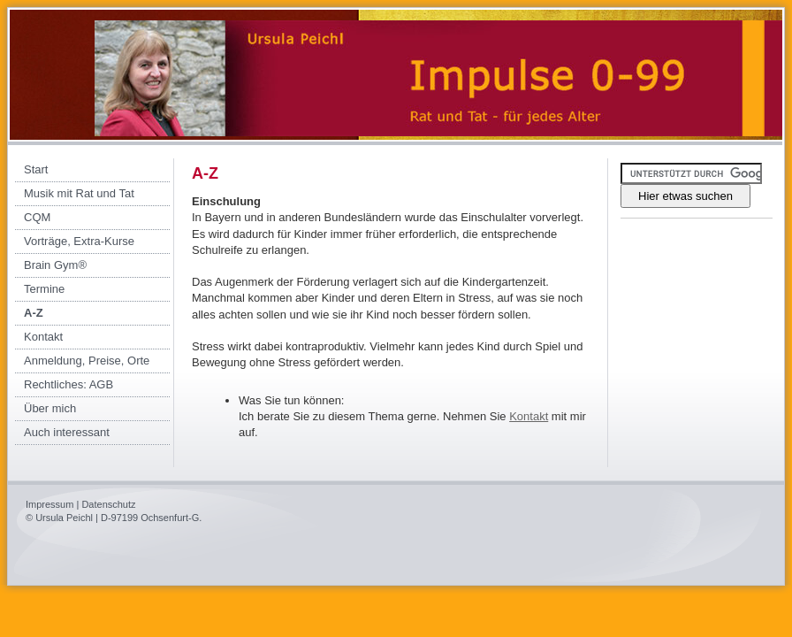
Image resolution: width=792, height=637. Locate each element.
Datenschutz (108, 504)
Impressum (49, 504)
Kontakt (528, 416)
